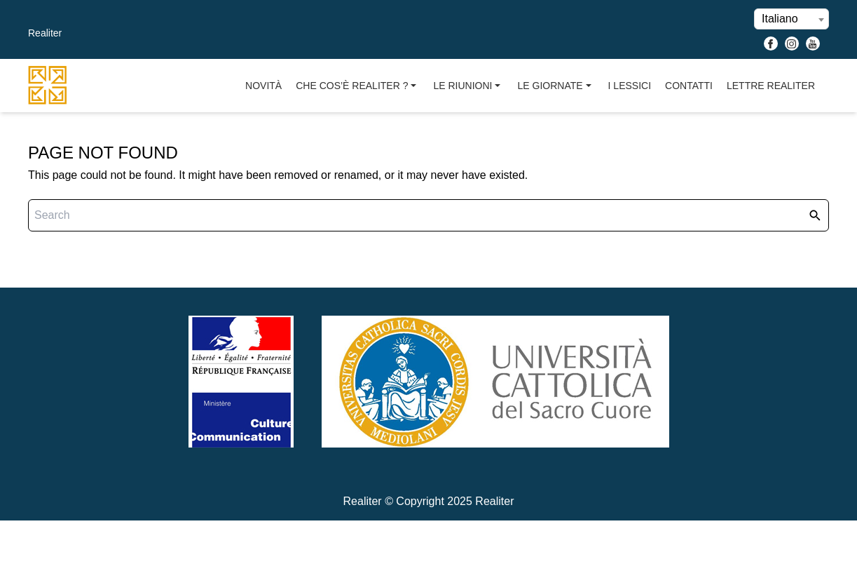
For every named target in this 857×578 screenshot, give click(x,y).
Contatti (689, 85)
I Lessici (629, 85)
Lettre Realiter (771, 85)
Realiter (45, 33)
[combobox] (791, 18)
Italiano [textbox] (780, 19)
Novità (263, 85)
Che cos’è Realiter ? (357, 86)
